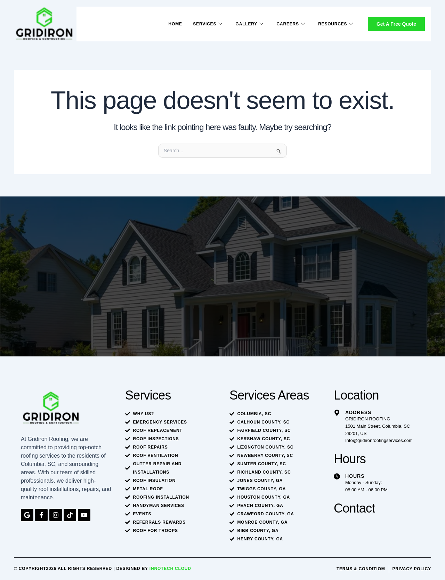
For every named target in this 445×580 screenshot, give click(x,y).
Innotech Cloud (170, 568)
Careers (290, 24)
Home (174, 24)
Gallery (249, 24)
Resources (335, 24)
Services (207, 24)
